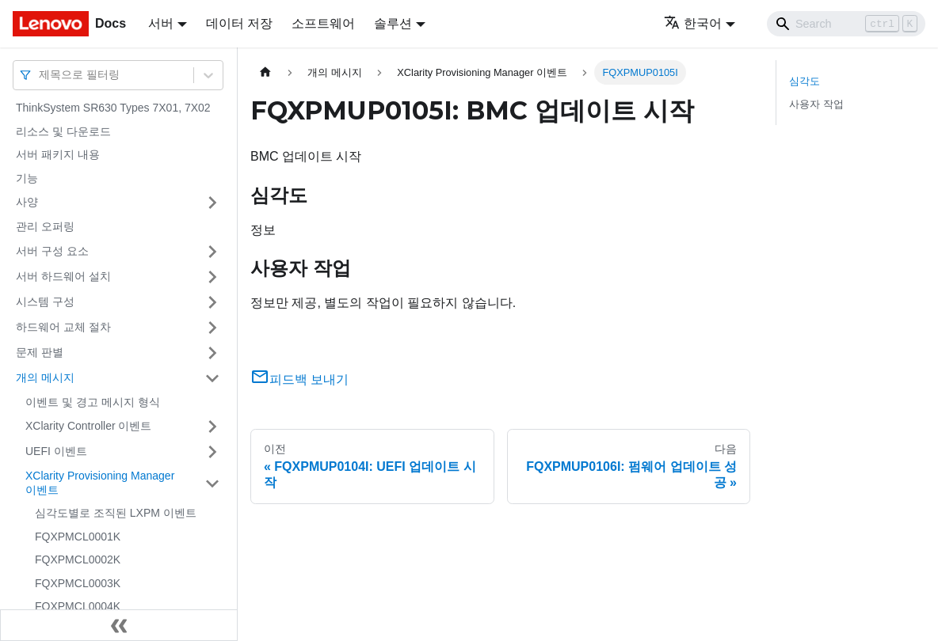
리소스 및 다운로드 (63, 131)
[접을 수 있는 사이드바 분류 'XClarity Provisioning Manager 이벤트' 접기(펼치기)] (212, 483)
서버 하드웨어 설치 (63, 276)
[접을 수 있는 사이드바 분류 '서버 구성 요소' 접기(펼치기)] (212, 251)
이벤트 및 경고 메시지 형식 (92, 402)
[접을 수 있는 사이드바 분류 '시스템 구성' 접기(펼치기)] (212, 302)
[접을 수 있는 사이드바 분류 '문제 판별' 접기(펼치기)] (212, 353)
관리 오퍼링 (45, 226)
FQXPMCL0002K (77, 559)
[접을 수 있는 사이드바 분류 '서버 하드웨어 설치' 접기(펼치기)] (212, 277)
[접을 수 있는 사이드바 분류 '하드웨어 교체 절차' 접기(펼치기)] (212, 327)
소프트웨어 (323, 23)
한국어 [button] (693, 23)
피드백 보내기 (299, 379)
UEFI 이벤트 (56, 451)
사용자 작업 (816, 104)
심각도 (804, 81)
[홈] (265, 72)
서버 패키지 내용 (58, 154)
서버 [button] (160, 23)
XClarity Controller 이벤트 (88, 425)
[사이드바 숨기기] (119, 625)
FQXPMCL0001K (77, 536)
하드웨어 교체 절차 (63, 326)
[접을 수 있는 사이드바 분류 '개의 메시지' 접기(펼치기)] (212, 378)
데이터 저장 (239, 23)
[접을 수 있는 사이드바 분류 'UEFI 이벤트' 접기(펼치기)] (212, 452)
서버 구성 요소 (52, 251)
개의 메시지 (45, 377)
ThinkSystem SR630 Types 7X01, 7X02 (113, 107)
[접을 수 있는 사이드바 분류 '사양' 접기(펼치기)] (212, 202)
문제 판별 (39, 352)
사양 (27, 201)
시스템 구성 (45, 301)
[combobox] (40, 75)
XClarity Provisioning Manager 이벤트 (99, 482)
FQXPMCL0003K (77, 583)
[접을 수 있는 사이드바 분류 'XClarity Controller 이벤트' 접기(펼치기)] (212, 426)
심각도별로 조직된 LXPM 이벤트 (115, 512)
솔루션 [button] (393, 23)
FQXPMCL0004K (77, 606)
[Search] (846, 23)
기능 (27, 178)
